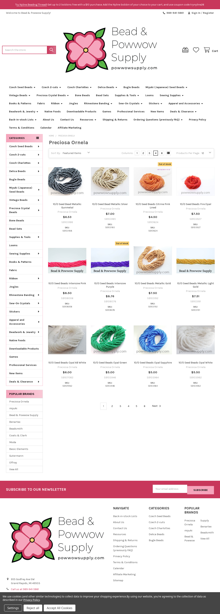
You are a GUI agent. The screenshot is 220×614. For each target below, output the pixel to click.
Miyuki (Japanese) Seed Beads (167, 88)
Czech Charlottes (79, 88)
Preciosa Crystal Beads (53, 96)
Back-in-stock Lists (23, 121)
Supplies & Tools (127, 96)
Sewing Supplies (172, 96)
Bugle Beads (131, 88)
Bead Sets (102, 96)
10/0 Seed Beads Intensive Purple (110, 286)
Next (157, 407)
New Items (157, 113)
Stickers (156, 105)
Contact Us (67, 121)
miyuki (13, 409)
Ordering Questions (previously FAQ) (158, 121)
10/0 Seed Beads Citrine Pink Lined (153, 207)
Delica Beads (107, 88)
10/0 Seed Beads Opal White (195, 364)
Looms (149, 96)
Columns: (127, 154)
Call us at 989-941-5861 (25, 589)
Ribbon (57, 105)
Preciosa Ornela (19, 403)
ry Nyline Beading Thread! (31, 4)
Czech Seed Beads (22, 88)
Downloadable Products (81, 113)
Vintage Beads (20, 96)
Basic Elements (18, 450)
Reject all (33, 608)
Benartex (14, 423)
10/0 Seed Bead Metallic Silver (110, 205)
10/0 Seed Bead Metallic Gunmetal (67, 207)
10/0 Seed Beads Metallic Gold (153, 284)
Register (208, 12)
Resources (88, 121)
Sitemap (118, 580)
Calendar (46, 129)
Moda (12, 443)
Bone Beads (82, 96)
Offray (13, 464)
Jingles (73, 105)
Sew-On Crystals (131, 105)
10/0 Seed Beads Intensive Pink (67, 284)
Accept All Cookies (59, 608)
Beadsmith (16, 430)
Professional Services (131, 113)
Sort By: (56, 154)
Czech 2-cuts (51, 88)
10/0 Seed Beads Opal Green (110, 364)
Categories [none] (17, 139)
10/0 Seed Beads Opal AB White (67, 364)
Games (106, 113)
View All (13, 470)
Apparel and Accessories (186, 105)
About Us (48, 121)
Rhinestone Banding (98, 105)
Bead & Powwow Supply (23, 416)
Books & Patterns (20, 105)
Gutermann (16, 457)
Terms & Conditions (21, 129)
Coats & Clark (18, 437)
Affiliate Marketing (69, 129)
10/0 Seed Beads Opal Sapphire (153, 364)
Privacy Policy (197, 121)
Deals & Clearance (183, 113)
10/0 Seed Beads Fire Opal (195, 205)
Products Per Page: (188, 154)
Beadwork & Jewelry (23, 113)
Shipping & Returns (115, 121)
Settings (13, 608)
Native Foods (52, 113)
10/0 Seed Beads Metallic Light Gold (195, 286)
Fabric (41, 105)
